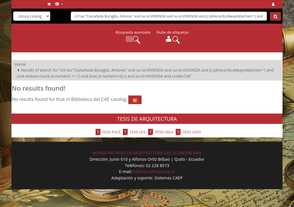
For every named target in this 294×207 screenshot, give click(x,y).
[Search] (275, 16)
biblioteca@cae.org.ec (154, 171)
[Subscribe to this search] (135, 99)
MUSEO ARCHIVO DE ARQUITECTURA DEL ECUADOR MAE (147, 153)
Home (20, 64)
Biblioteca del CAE (30, 4)
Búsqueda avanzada (132, 32)
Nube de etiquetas (172, 32)
